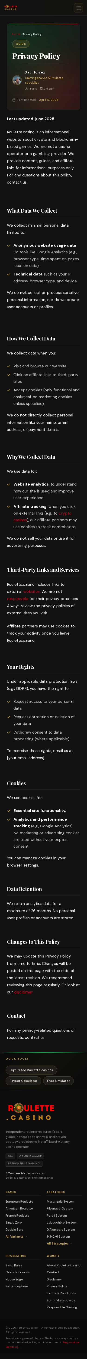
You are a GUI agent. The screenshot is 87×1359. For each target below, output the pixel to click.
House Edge (14, 1279)
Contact (53, 1272)
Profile (31, 89)
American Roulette (19, 1208)
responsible (17, 598)
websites (31, 591)
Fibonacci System (60, 1208)
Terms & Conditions (61, 1293)
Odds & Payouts (18, 1272)
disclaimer (23, 992)
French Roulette (17, 1216)
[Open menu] (78, 7)
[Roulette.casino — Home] (11, 7)
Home (16, 34)
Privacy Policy (57, 1286)
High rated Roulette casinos (31, 1070)
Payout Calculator (23, 1081)
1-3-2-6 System (58, 1237)
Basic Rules (14, 1265)
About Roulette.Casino (64, 1265)
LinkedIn (47, 89)
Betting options (17, 1286)
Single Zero (14, 1222)
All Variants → (16, 1237)
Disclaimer (54, 1279)
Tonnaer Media (53, 1328)
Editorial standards (61, 1300)
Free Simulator (58, 1081)
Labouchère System (62, 1222)
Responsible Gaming (62, 1307)
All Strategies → (59, 1243)
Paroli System (57, 1216)
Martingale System (60, 1202)
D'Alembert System (61, 1230)
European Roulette (19, 1202)
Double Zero (14, 1230)
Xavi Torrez (35, 72)
